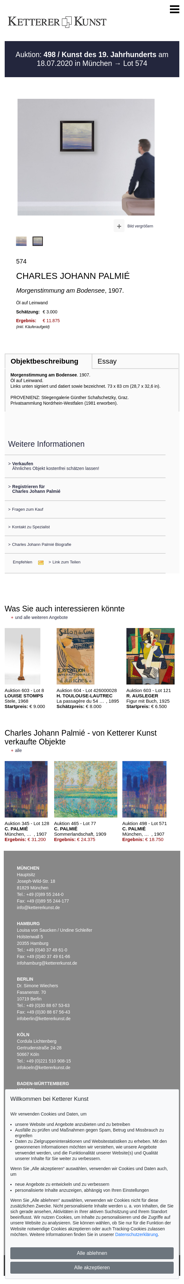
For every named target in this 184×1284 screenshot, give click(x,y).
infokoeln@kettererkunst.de (43, 1067)
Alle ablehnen (92, 1253)
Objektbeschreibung (44, 361)
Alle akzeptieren (92, 1267)
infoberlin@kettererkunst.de (43, 1018)
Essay (107, 361)
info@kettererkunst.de (38, 907)
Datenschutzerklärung (136, 1234)
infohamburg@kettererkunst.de (47, 963)
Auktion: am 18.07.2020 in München (92, 59)
